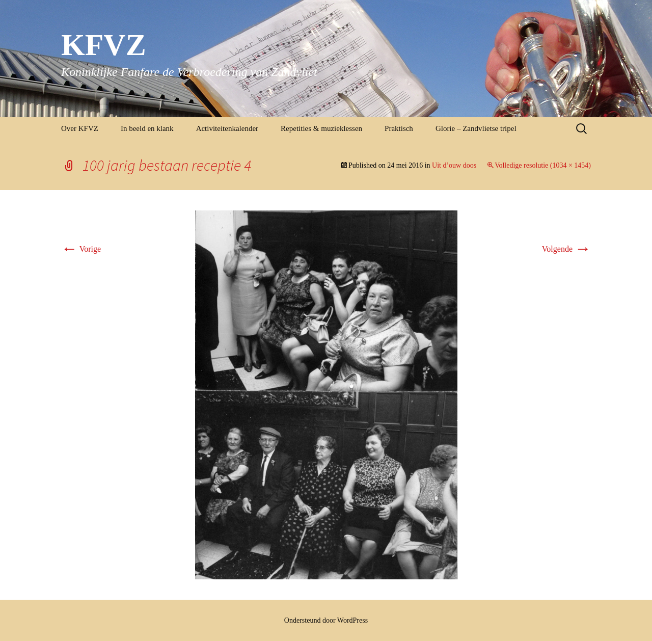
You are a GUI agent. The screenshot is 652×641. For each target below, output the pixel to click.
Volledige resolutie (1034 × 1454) (543, 165)
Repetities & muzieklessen (321, 128)
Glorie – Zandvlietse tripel (476, 128)
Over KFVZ (79, 128)
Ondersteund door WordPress (326, 620)
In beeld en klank (147, 128)
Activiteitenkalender (227, 128)
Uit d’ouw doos (454, 165)
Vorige (81, 249)
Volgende (566, 249)
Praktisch (399, 128)
